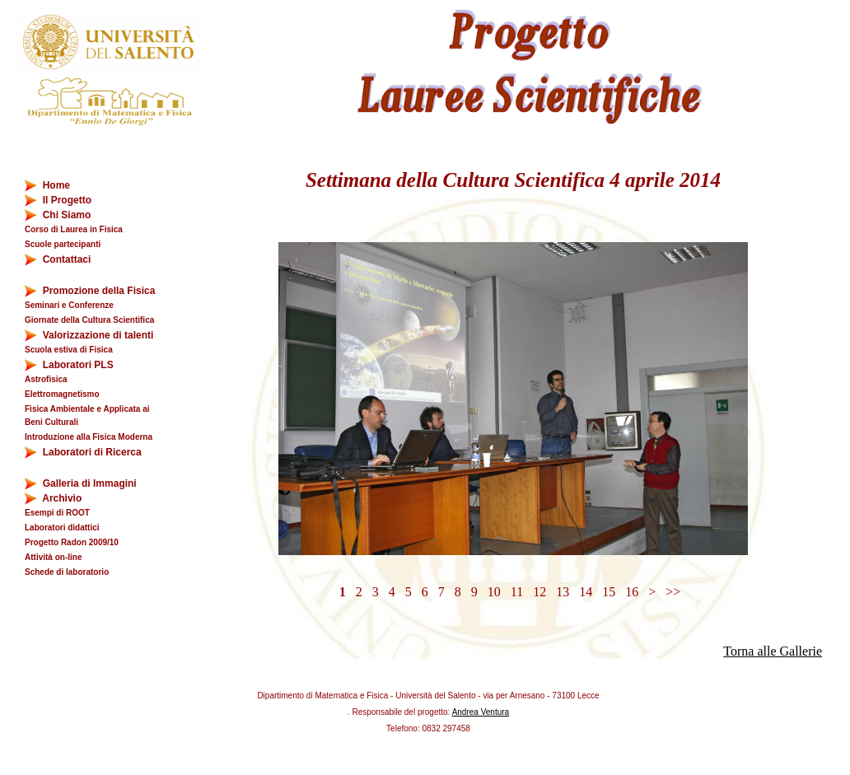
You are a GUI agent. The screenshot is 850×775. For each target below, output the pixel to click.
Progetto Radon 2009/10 (72, 542)
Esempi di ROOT (57, 512)
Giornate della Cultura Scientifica (89, 319)
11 (516, 592)
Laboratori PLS (69, 365)
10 (494, 592)
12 (539, 592)
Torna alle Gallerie (772, 651)
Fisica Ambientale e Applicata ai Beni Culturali (87, 415)
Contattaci (58, 260)
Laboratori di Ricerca (83, 452)
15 (609, 592)
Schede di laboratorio (67, 572)
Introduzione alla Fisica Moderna (88, 436)
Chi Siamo (58, 215)
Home (47, 186)
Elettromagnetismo (62, 394)
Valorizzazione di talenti (89, 335)
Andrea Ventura (481, 712)
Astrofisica (46, 379)
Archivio (63, 499)
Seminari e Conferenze (69, 305)
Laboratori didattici (62, 527)
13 (562, 592)
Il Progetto (58, 200)
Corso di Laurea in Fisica (74, 229)
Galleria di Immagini (81, 484)
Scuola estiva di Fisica (69, 349)
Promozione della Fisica (90, 291)
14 (585, 592)
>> (673, 592)
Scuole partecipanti (62, 244)
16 (632, 592)
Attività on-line (53, 557)
